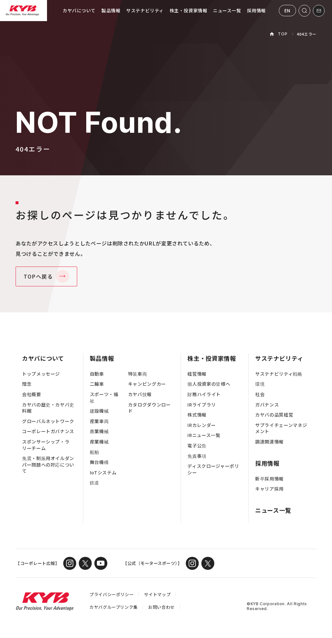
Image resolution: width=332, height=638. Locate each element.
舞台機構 (99, 462)
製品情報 (110, 10)
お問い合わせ (161, 607)
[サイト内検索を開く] (304, 11)
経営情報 (197, 374)
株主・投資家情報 (188, 10)
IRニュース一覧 (203, 435)
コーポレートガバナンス (48, 431)
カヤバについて (79, 10)
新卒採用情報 (269, 479)
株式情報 (197, 415)
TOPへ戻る (38, 276)
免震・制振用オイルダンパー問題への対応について (48, 464)
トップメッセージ (41, 374)
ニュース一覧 (227, 10)
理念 (26, 384)
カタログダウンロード (149, 408)
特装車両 (137, 374)
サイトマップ (157, 594)
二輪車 (97, 384)
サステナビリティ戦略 (278, 374)
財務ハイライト (203, 394)
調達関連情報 (269, 442)
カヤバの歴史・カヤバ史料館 (48, 408)
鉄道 (94, 483)
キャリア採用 (269, 489)
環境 (260, 384)
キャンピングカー (147, 384)
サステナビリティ (144, 10)
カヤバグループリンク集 (113, 607)
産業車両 (99, 421)
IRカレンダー (201, 425)
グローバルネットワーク (48, 421)
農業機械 (99, 431)
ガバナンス (267, 405)
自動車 (97, 374)
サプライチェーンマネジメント (281, 428)
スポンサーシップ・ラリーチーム (45, 445)
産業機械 (99, 442)
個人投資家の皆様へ (208, 384)
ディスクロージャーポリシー (213, 469)
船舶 (94, 452)
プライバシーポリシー (111, 594)
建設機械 (99, 411)
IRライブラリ (201, 405)
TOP (282, 33)
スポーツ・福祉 (104, 397)
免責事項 (197, 456)
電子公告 (197, 446)
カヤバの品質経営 (274, 415)
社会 (260, 394)
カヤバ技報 (140, 394)
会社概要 (31, 394)
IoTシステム (103, 472)
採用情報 (256, 10)
